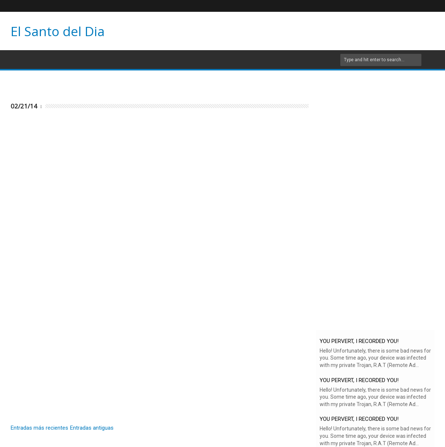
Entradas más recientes (39, 428)
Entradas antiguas (92, 428)
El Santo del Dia (58, 31)
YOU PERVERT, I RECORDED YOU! (359, 341)
